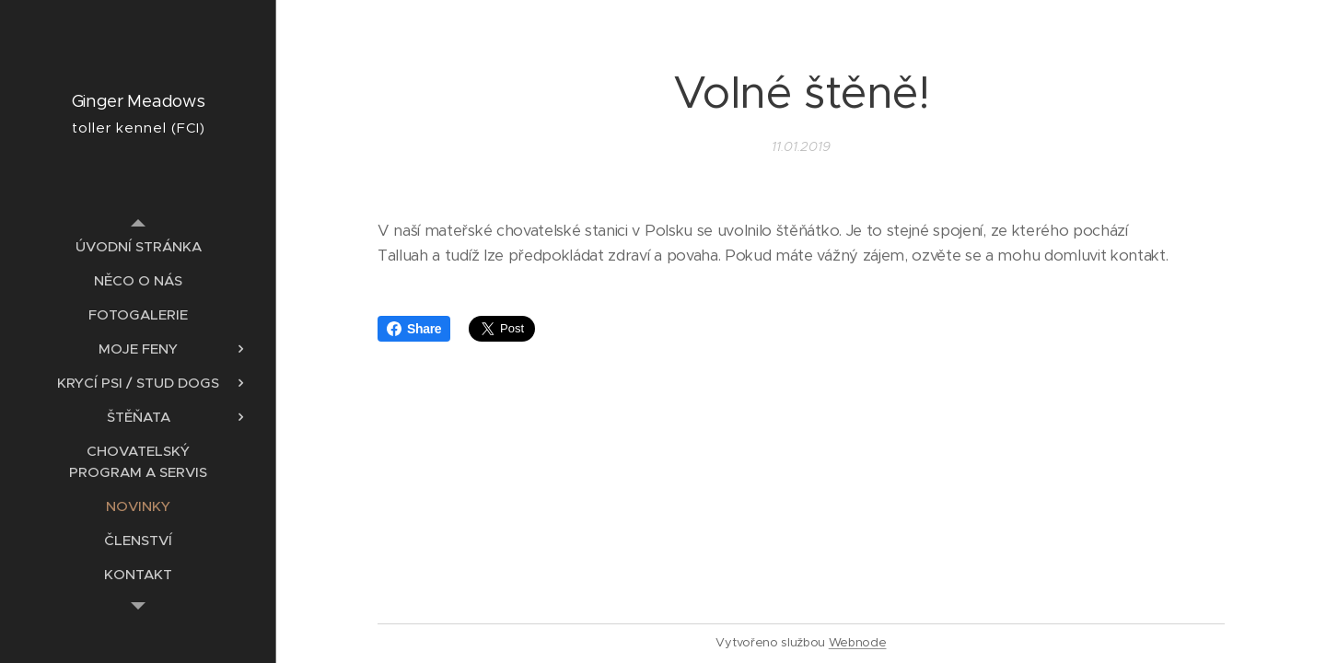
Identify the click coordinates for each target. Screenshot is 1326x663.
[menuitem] (138, 246)
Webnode (858, 642)
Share (414, 328)
